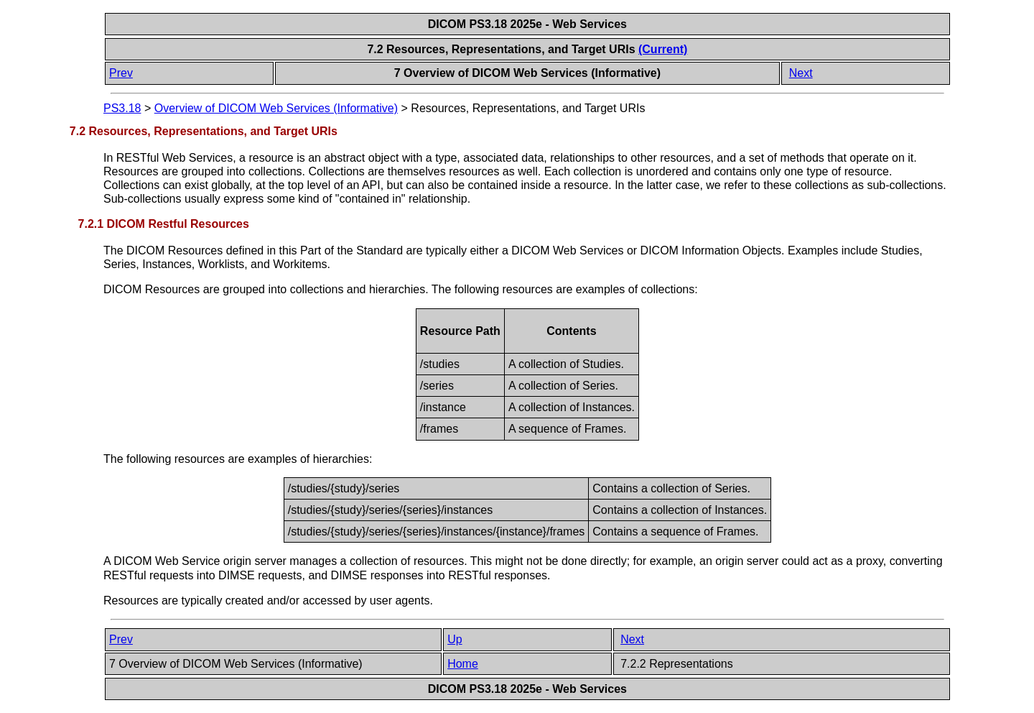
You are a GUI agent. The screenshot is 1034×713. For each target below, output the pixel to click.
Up (454, 639)
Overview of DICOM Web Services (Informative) (276, 108)
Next (801, 73)
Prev (121, 73)
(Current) (662, 49)
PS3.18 (122, 108)
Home (462, 664)
